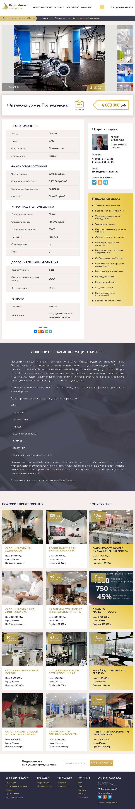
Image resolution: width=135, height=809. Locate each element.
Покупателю (73, 7)
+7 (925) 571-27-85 (102, 159)
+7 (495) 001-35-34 (123, 7)
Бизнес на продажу (42, 7)
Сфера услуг (60, 18)
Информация (43, 782)
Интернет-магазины (14, 797)
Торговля (10, 790)
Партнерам (83, 797)
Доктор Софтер (112, 802)
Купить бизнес (63, 786)
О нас (80, 786)
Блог (80, 782)
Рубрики (44, 18)
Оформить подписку (101, 763)
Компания (86, 7)
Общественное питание (16, 786)
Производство (12, 794)
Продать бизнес (44, 786)
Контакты (82, 790)
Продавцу (59, 7)
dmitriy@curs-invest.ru (105, 172)
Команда (82, 794)
